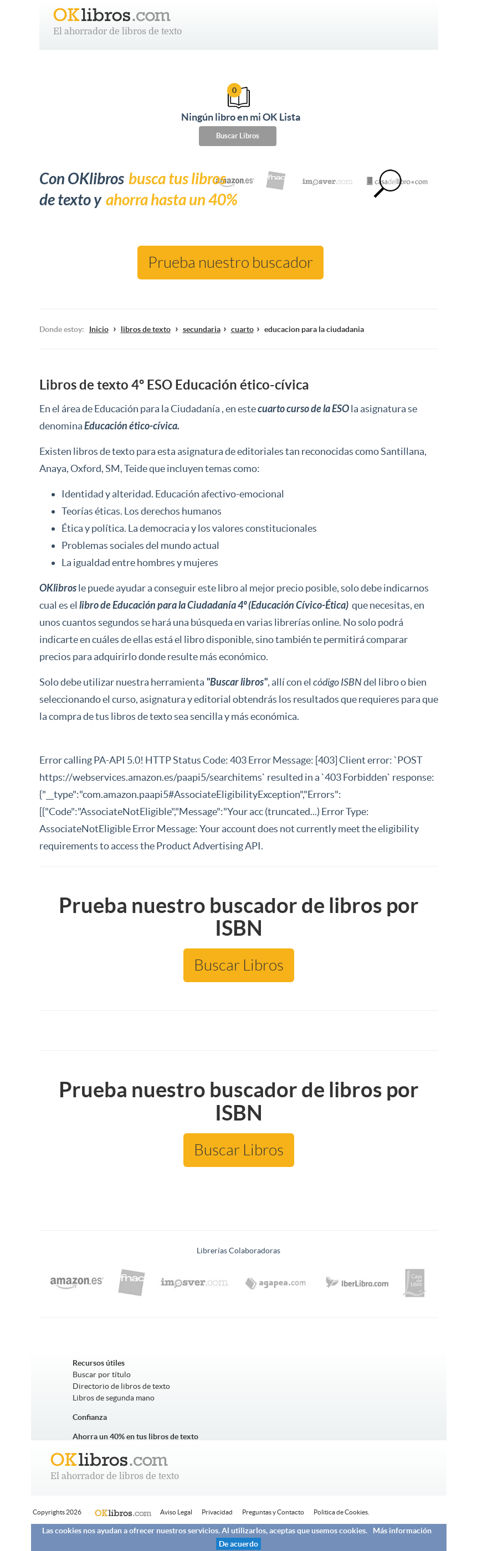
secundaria (201, 329)
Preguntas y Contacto (273, 1512)
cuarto (242, 329)
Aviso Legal (176, 1512)
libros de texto (146, 329)
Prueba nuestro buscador (230, 262)
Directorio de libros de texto (121, 1386)
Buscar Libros (237, 136)
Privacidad (217, 1512)
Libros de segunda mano (114, 1397)
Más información (402, 1530)
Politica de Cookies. (342, 1512)
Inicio (99, 329)
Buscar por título (102, 1374)
